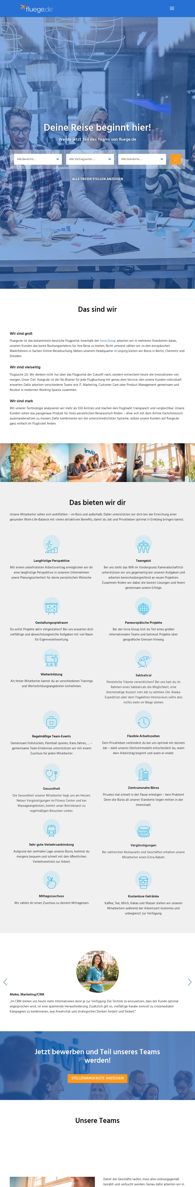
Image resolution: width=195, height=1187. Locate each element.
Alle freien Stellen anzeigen (97, 179)
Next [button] (188, 468)
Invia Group (108, 340)
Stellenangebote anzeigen (97, 1089)
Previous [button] (7, 468)
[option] (97, 997)
